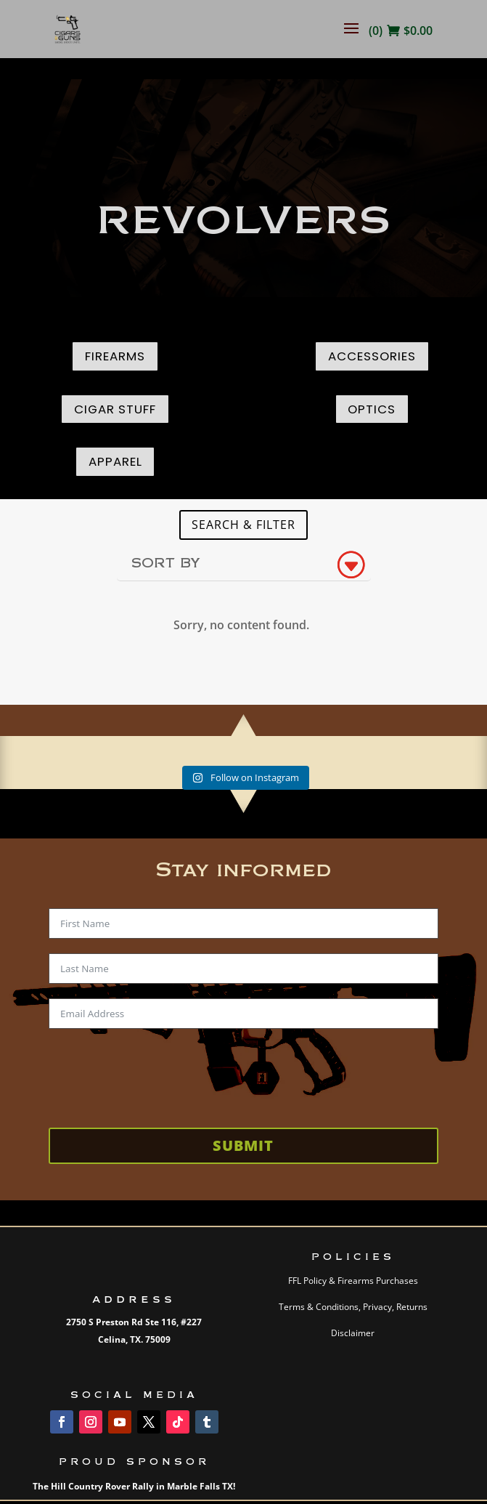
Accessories (372, 356)
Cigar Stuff (115, 409)
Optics (372, 409)
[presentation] (159, 1071)
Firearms (115, 356)
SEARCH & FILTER (243, 525)
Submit (243, 1145)
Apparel (115, 461)
